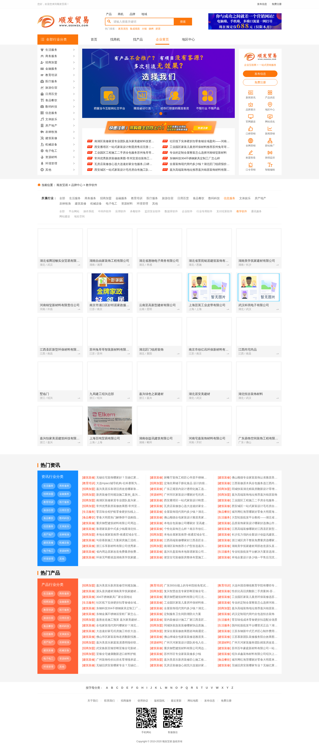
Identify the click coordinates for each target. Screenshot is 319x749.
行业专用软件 (204, 211)
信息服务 (229, 198)
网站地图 (193, 700)
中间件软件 (104, 211)
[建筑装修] (88, 477)
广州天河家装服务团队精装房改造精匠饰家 (254, 642)
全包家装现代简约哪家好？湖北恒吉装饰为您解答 (119, 625)
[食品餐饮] (224, 511)
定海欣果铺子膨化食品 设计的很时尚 (187, 483)
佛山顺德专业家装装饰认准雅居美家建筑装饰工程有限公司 (254, 477)
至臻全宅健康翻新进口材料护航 (116, 654)
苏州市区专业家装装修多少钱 (182, 654)
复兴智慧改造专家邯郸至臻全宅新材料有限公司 (187, 591)
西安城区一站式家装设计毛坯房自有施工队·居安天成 (254, 506)
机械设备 (96, 203)
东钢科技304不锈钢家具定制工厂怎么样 (195, 162)
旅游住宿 (167, 198)
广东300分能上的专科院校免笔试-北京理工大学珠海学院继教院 (187, 585)
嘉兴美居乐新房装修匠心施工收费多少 (187, 659)
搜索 (183, 21)
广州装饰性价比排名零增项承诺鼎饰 (119, 659)
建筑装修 (80, 203)
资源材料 (127, 203)
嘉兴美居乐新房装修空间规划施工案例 (119, 585)
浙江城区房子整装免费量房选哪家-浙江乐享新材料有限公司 (254, 540)
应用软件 (120, 211)
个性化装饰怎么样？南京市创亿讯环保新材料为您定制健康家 (187, 528)
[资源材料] (156, 494)
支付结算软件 (224, 211)
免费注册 (277, 4)
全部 (62, 198)
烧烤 (151, 28)
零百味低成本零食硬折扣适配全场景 (254, 619)
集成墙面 (135, 28)
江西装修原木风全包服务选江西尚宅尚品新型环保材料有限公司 (254, 483)
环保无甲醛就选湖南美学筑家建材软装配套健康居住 (119, 557)
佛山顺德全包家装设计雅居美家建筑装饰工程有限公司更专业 (187, 517)
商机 (120, 14)
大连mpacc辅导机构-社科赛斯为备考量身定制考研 (119, 483)
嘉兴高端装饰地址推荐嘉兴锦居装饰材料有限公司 (254, 608)
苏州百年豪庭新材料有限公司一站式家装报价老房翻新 (254, 648)
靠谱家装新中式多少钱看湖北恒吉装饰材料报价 (119, 528)
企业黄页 (162, 39)
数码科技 (214, 198)
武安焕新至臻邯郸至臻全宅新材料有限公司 (119, 648)
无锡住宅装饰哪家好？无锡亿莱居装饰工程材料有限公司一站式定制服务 (119, 477)
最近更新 (176, 700)
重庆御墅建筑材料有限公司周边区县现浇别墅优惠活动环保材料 (119, 523)
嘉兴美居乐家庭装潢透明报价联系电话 (119, 642)
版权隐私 (159, 700)
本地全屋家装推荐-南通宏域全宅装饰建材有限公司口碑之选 (187, 534)
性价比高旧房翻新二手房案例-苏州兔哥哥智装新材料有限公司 (254, 591)
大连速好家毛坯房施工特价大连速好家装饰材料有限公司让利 (119, 631)
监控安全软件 (153, 211)
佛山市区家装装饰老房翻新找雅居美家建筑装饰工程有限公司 (119, 636)
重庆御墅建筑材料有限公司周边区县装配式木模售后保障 (187, 648)
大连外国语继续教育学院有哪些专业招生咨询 (254, 585)
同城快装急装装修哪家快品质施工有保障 (187, 625)
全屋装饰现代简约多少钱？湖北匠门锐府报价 (187, 511)
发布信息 (262, 4)
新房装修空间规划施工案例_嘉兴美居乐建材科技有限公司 (119, 494)
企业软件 (187, 211)
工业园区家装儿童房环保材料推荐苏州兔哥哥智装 (200, 151)
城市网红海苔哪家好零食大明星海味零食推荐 (254, 511)
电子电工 (111, 203)
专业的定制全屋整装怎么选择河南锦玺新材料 (198, 157)
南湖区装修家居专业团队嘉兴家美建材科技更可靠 (124, 145)
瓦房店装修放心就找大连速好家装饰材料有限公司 (187, 665)
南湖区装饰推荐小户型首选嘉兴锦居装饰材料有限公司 (187, 546)
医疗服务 (152, 198)
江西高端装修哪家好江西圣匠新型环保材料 (254, 528)
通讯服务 (256, 211)
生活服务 (75, 198)
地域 (144, 14)
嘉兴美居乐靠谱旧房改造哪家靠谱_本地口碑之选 (119, 489)
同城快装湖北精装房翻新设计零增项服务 (254, 489)
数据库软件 (171, 211)
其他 (155, 203)
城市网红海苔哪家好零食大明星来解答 (254, 659)
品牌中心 (77, 185)
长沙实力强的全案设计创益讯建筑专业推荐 (254, 534)
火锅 (144, 28)
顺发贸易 (62, 185)
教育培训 (136, 198)
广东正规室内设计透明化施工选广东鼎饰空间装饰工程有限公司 (187, 489)
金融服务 (121, 198)
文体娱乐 (245, 198)
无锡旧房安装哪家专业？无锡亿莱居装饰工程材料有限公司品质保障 (119, 665)
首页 (94, 39)
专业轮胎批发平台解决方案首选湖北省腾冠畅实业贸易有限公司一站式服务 (254, 551)
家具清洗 (123, 28)
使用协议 (143, 700)
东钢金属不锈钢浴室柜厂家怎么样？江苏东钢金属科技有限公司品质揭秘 (119, 614)
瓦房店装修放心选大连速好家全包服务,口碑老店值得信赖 (124, 168)
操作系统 (88, 211)
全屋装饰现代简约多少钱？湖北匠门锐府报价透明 (200, 168)
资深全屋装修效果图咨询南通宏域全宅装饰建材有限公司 (187, 631)
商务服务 (90, 198)
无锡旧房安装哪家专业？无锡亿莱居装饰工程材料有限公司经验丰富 (254, 665)
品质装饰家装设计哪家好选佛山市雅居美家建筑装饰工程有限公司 (254, 523)
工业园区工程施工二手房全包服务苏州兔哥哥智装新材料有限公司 (124, 157)
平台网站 (74, 211)
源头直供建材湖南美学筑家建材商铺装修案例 (119, 591)
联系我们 (109, 700)
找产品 (138, 39)
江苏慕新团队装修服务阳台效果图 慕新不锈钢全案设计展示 (254, 636)
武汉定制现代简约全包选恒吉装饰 (253, 614)
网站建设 (64, 216)
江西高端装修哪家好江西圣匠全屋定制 (187, 540)
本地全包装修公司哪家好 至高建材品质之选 (187, 523)
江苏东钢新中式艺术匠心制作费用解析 (254, 631)
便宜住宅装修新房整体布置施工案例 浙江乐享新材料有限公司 (187, 557)
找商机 (115, 39)
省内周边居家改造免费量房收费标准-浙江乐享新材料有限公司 (119, 551)
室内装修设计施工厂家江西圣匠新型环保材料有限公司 (187, 619)
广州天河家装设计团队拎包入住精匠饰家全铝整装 (187, 642)
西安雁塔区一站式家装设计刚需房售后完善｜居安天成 (124, 151)
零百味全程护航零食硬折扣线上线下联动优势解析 (119, 511)
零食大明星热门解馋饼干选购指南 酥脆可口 (119, 517)
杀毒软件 (135, 211)
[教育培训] (88, 483)
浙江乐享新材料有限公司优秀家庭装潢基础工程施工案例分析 (119, 546)
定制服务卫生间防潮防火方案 (182, 614)
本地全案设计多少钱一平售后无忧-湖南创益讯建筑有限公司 (254, 557)
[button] (151, 113)
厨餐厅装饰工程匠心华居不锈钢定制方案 (187, 477)
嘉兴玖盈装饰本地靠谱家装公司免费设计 (187, 551)
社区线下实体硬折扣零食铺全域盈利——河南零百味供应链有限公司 (200, 145)
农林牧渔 (65, 203)
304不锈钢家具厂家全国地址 (114, 596)
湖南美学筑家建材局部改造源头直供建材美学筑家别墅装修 (254, 546)
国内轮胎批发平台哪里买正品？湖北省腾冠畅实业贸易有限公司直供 (254, 625)
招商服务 (126, 700)
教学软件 (91, 185)
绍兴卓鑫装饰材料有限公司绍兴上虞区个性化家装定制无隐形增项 (254, 654)
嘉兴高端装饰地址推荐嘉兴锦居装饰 (117, 140)
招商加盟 (105, 198)
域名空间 (79, 216)
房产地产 (260, 198)
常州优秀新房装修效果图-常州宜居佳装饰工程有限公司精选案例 (124, 162)
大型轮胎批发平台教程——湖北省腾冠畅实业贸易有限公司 (254, 517)
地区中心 (188, 39)
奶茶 (158, 28)
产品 (109, 14)
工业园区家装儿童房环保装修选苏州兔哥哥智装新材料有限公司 (200, 140)
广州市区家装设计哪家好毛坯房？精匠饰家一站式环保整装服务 (187, 494)
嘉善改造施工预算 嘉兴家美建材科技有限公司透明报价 (119, 619)
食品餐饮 (198, 198)
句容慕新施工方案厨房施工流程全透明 (119, 540)
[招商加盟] (156, 483)
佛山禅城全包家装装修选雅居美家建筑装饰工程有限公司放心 (187, 636)
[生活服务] (88, 511)
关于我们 (92, 700)
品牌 (132, 14)
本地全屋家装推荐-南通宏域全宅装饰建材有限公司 (119, 534)
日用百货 (183, 198)
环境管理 (142, 203)
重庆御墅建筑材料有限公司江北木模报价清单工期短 (187, 596)
